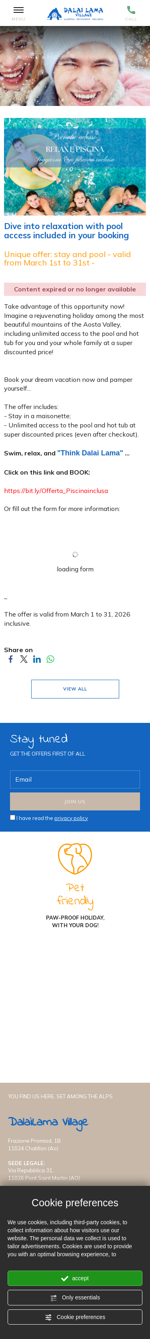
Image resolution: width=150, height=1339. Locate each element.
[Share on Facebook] (10, 661)
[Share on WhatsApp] (50, 661)
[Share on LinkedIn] (37, 661)
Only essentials (75, 1297)
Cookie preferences (75, 1317)
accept (74, 1278)
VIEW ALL (75, 689)
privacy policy (71, 818)
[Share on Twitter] (23, 661)
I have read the (52, 818)
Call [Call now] (131, 14)
